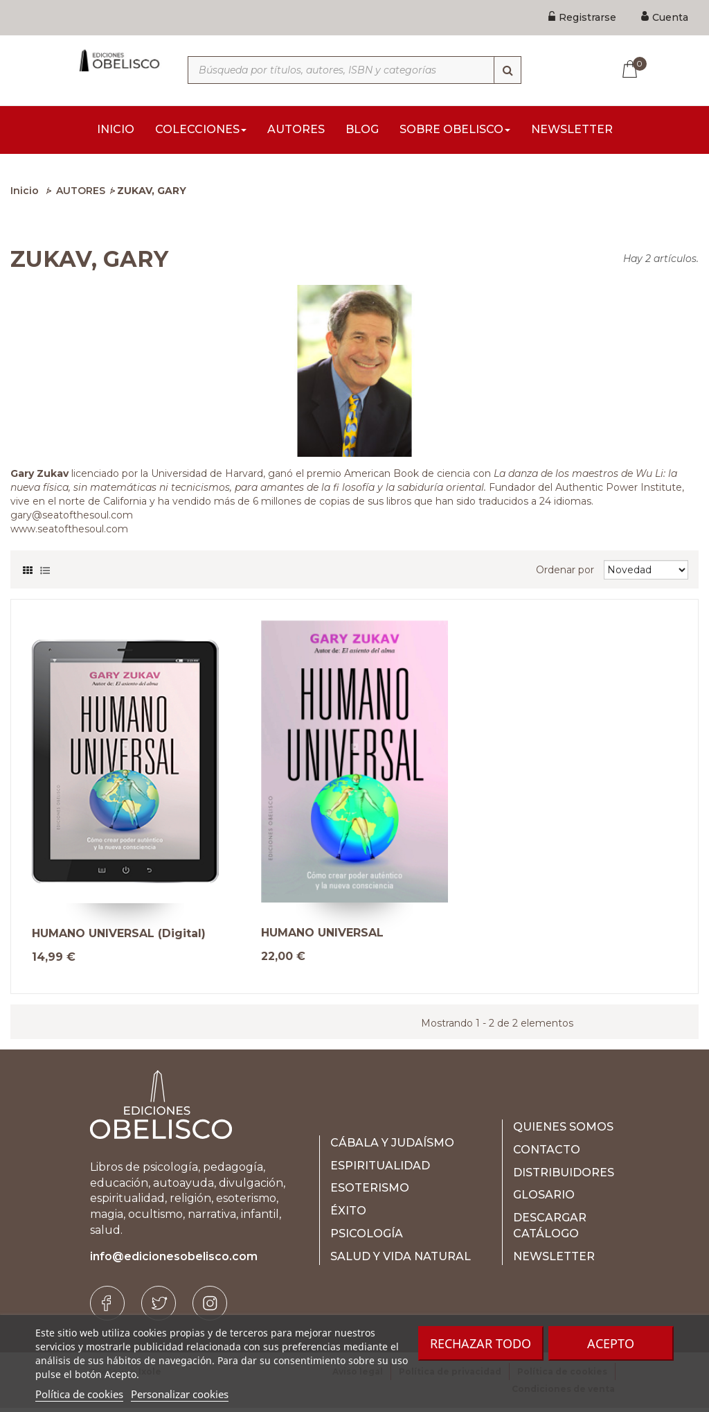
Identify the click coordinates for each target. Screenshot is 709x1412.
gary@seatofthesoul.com (71, 519)
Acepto (610, 1343)
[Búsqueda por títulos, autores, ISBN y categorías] (354, 70)
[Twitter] (158, 1307)
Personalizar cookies (179, 1394)
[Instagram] (209, 1307)
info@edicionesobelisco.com (174, 1260)
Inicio (24, 195)
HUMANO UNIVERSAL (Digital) (119, 938)
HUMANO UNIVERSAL (322, 937)
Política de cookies (79, 1394)
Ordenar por (565, 574)
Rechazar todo (480, 1343)
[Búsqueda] (507, 70)
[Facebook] (107, 1307)
